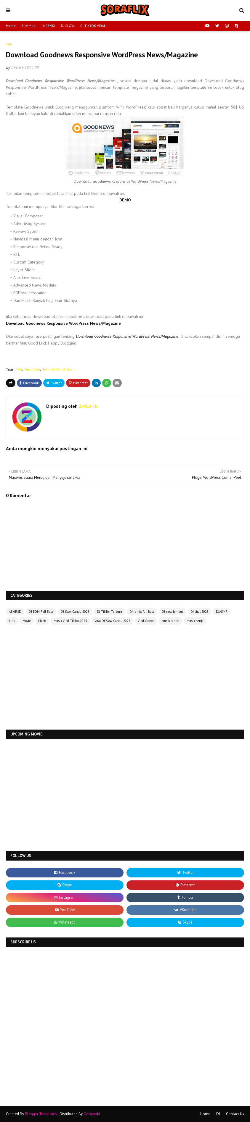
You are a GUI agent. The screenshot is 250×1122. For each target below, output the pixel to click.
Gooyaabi (92, 1113)
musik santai (170, 621)
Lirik (12, 621)
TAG (19, 369)
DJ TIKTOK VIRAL (93, 25)
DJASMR (221, 611)
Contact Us (235, 1113)
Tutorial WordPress (57, 369)
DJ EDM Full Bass (41, 611)
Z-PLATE (17, 67)
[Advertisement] (125, 677)
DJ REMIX (48, 25)
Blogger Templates (41, 1113)
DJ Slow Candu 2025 (75, 611)
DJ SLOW (67, 25)
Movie (27, 621)
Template (32, 369)
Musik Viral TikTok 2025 (70, 621)
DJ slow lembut (172, 611)
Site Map (29, 25)
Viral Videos (146, 621)
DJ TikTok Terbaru (109, 611)
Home (11, 25)
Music (42, 621)
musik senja (195, 621)
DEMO (125, 200)
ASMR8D (15, 611)
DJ (218, 1113)
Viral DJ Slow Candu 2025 (112, 621)
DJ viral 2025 (199, 611)
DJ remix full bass (141, 611)
